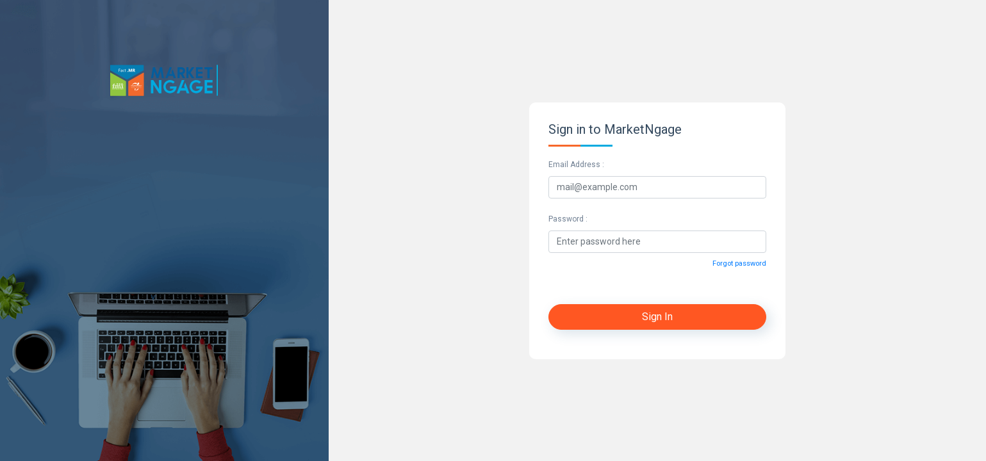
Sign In (657, 317)
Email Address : (576, 164)
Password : (567, 218)
